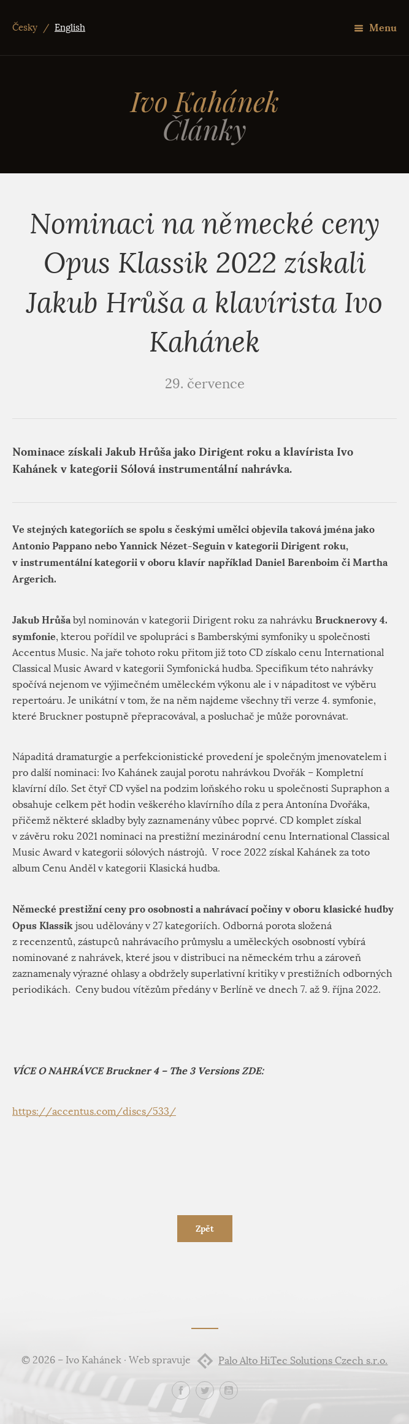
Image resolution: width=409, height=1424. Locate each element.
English (70, 27)
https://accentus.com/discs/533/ (94, 1111)
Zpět (205, 1228)
